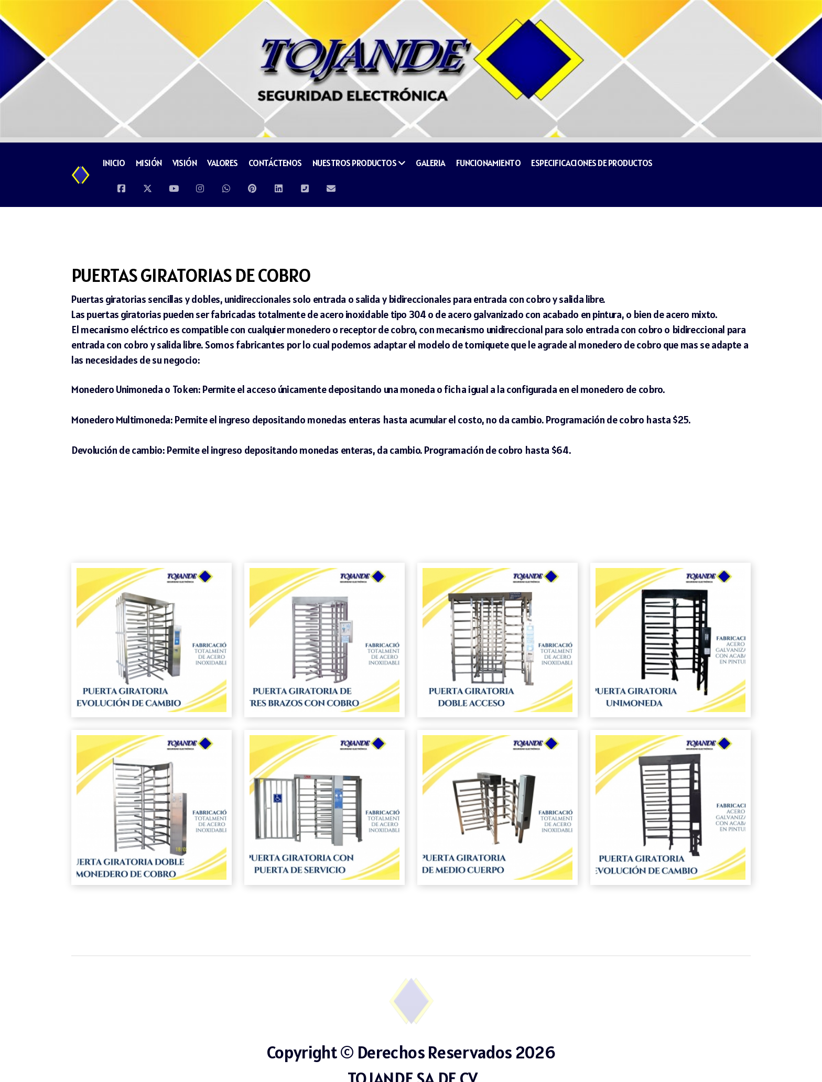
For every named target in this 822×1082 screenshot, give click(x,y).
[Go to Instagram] (200, 186)
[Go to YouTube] (173, 186)
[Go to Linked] (278, 186)
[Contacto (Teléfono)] (304, 186)
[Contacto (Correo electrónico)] (331, 186)
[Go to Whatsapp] (226, 186)
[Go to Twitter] (147, 186)
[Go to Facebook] (121, 186)
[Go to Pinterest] (252, 186)
